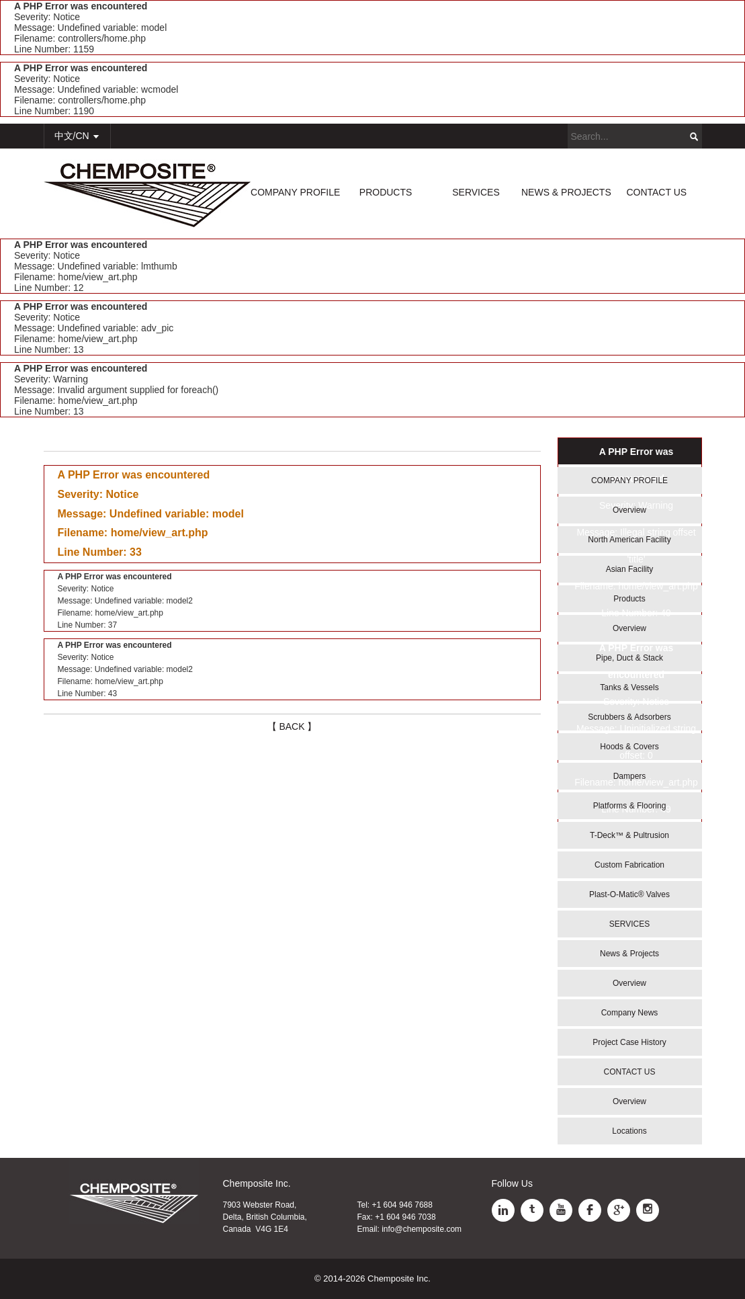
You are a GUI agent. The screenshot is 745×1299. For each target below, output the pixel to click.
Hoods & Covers (629, 746)
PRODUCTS (385, 192)
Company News (629, 1012)
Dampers (629, 776)
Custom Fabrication (629, 865)
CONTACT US (656, 192)
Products (629, 598)
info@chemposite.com (422, 1229)
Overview (629, 510)
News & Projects (629, 953)
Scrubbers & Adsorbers (629, 717)
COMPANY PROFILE (295, 192)
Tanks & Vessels (629, 687)
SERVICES (476, 192)
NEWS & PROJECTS (566, 192)
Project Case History (629, 1042)
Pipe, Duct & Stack (629, 658)
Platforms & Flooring (629, 805)
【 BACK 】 (292, 726)
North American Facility (629, 539)
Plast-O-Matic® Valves (629, 894)
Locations (629, 1131)
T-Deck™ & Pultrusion (629, 835)
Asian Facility (630, 569)
